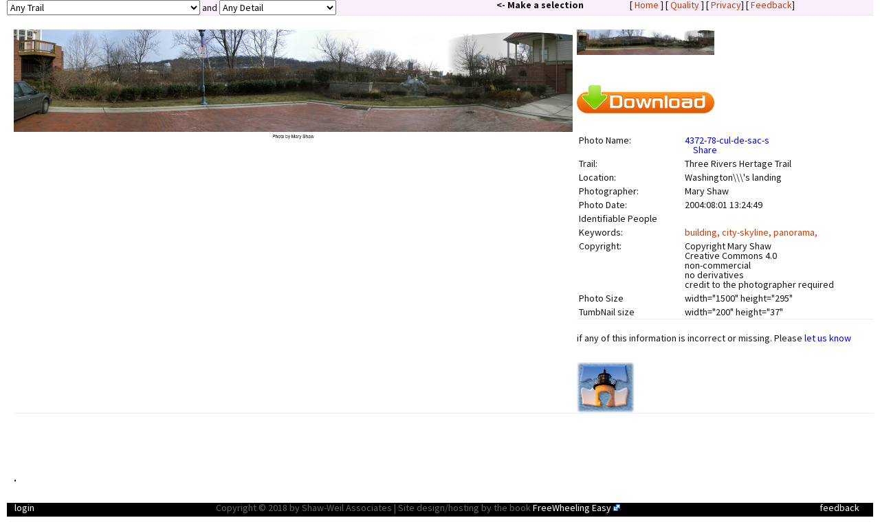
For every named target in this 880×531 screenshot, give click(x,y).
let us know (827, 338)
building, (703, 232)
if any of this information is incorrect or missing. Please (714, 338)
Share (705, 150)
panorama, (795, 232)
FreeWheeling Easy (572, 507)
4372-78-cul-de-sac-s (727, 140)
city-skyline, (747, 232)
